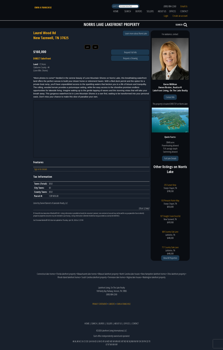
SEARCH (127, 11)
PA (145, 341)
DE (87, 341)
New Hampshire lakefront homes (153, 273)
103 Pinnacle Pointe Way (170, 200)
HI (92, 341)
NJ (130, 341)
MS (119, 341)
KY (103, 341)
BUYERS (139, 11)
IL (97, 341)
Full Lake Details (170, 158)
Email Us (183, 6)
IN (99, 341)
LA (105, 341)
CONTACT (184, 11)
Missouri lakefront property (108, 273)
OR (142, 341)
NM (132, 341)
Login (166, 15)
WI (111, 344)
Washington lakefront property (154, 277)
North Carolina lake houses (130, 273)
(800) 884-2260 (170, 6)
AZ (80, 341)
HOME (115, 11)
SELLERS (150, 11)
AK (73, 341)
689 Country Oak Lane (170, 231)
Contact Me (170, 97)
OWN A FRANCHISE (43, 7)
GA (90, 341)
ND (125, 341)
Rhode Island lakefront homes (69, 277)
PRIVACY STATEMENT (99, 303)
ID (95, 341)
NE (128, 341)
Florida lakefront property (66, 273)
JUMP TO (115, 6)
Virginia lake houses (134, 277)
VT (109, 344)
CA (82, 341)
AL (75, 341)
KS (101, 341)
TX (149, 341)
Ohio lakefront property (176, 273)
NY (137, 341)
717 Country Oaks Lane (170, 247)
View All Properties (170, 258)
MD (108, 341)
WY (116, 344)
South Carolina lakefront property (94, 277)
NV (135, 341)
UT (107, 344)
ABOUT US (162, 11)
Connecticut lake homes (46, 273)
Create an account (180, 15)
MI (114, 341)
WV (113, 344)
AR (78, 341)
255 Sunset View (170, 184)
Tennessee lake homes (116, 277)
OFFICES (172, 11)
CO (84, 341)
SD (147, 341)
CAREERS (112, 303)
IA (93, 341)
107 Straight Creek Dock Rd (170, 216)
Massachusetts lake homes (87, 273)
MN (116, 341)
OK (140, 341)
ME (111, 341)
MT (122, 341)
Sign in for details (40, 169)
